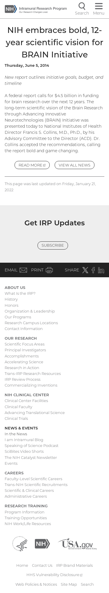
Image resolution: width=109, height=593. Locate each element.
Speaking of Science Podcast (31, 445)
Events (11, 463)
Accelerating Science (24, 361)
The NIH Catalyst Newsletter (31, 457)
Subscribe (53, 245)
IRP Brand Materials (74, 565)
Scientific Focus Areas (24, 344)
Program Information (24, 512)
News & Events (21, 428)
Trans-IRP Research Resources (33, 373)
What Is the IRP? (20, 293)
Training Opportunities (26, 517)
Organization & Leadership (30, 311)
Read (34, 165)
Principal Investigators (25, 350)
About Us (15, 287)
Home (22, 565)
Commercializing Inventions (31, 385)
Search (87, 584)
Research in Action (22, 367)
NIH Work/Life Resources (28, 523)
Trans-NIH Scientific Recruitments (36, 484)
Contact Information (24, 328)
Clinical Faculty (18, 406)
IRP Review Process (22, 379)
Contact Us (42, 565)
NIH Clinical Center (27, 394)
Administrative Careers (26, 496)
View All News (74, 165)
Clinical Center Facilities (26, 400)
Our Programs (18, 317)
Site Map (69, 584)
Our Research (21, 338)
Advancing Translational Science (35, 412)
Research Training (26, 505)
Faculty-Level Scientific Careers (33, 478)
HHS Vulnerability (54, 574)
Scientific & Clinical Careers (29, 490)
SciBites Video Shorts (24, 451)
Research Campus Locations (31, 322)
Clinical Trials (16, 418)
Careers (14, 473)
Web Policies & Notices (36, 584)
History (11, 299)
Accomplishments (22, 356)
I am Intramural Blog (24, 439)
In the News (16, 433)
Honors (11, 305)
